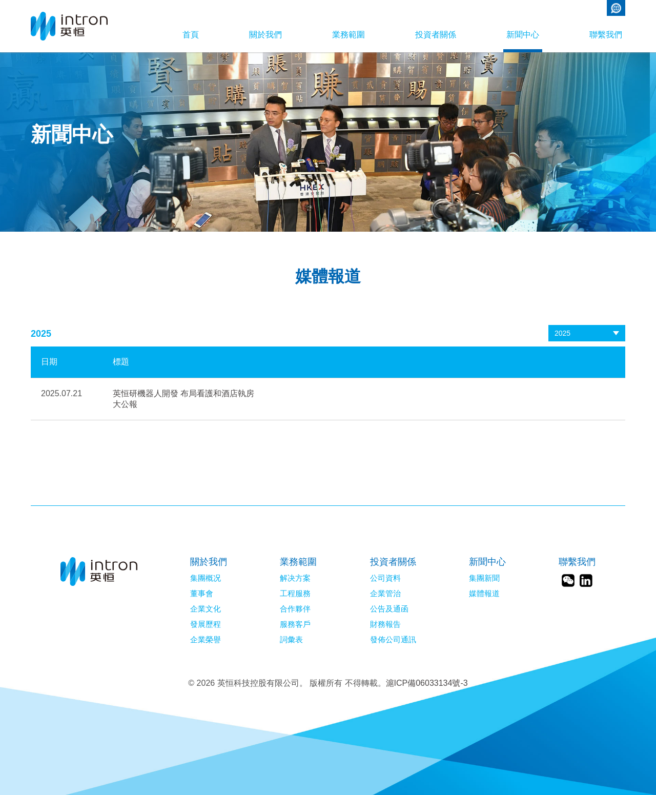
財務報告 (385, 624)
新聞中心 (522, 34)
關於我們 (265, 34)
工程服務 (295, 593)
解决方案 (295, 578)
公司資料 (385, 578)
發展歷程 (205, 624)
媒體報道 (484, 593)
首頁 (190, 34)
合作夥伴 (295, 609)
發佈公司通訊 (393, 640)
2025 (562, 333)
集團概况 (205, 578)
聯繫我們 (605, 34)
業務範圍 (348, 34)
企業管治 (385, 593)
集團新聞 (484, 578)
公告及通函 (389, 609)
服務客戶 (295, 624)
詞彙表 (291, 640)
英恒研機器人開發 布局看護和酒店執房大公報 (183, 399)
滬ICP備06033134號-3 (427, 683)
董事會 (201, 593)
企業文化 (205, 609)
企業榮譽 (205, 640)
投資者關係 (435, 34)
